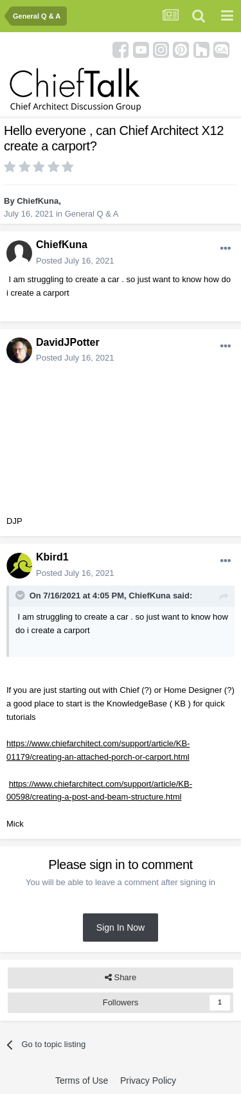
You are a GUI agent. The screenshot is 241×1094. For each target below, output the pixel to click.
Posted (75, 260)
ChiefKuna (37, 201)
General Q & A (92, 214)
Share (120, 977)
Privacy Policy (148, 1080)
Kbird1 (52, 556)
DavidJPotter (68, 342)
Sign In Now (120, 927)
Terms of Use (81, 1080)
